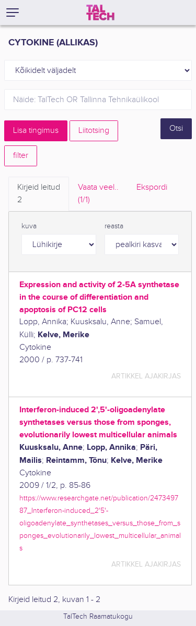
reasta (114, 226)
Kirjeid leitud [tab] (38, 194)
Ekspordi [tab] (151, 187)
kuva (29, 226)
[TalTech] (100, 12)
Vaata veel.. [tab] (98, 194)
